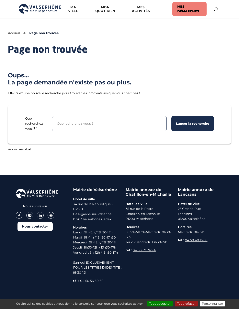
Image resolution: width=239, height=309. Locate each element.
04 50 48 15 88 (196, 240)
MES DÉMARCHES (185, 9)
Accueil (14, 33)
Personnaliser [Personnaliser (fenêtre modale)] (212, 303)
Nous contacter (35, 226)
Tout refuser (186, 303)
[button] (71, 9)
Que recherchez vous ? (34, 123)
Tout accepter (160, 303)
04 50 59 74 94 (144, 250)
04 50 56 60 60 (92, 280)
